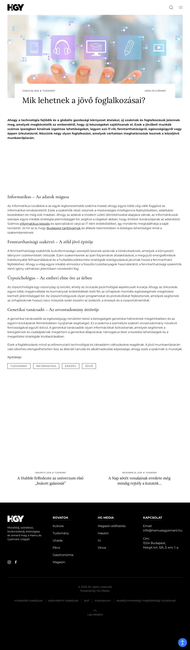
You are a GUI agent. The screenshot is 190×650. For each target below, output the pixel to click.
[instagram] (9, 562)
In (99, 540)
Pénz (56, 547)
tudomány (18, 366)
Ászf (86, 600)
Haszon (103, 533)
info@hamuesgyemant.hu (162, 530)
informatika (46, 366)
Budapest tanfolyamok (64, 228)
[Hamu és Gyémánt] (15, 7)
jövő (89, 366)
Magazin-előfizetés (112, 526)
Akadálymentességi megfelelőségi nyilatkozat (146, 600)
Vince (102, 547)
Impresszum (103, 600)
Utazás (58, 540)
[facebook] (16, 562)
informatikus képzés (35, 223)
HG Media (102, 590)
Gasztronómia (63, 555)
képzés (70, 366)
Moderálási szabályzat (28, 600)
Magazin (59, 562)
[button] (181, 7)
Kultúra (58, 526)
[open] (182, 642)
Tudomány (61, 533)
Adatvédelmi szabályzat (63, 600)
